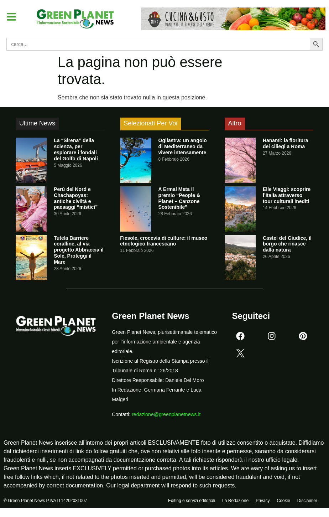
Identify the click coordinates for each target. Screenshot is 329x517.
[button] (12, 17)
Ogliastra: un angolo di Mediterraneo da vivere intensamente (182, 146)
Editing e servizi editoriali (191, 501)
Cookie (283, 501)
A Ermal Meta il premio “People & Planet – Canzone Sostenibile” (179, 198)
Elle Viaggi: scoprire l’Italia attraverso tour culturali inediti (286, 195)
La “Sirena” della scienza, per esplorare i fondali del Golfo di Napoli (76, 149)
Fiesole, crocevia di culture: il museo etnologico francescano (163, 241)
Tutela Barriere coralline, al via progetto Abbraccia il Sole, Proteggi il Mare (79, 250)
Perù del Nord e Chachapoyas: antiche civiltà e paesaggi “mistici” (76, 198)
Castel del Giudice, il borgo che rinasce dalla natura (287, 244)
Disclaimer (307, 501)
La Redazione (235, 501)
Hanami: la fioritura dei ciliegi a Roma (285, 143)
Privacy (263, 501)
